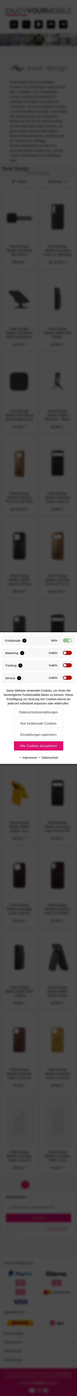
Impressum (28, 757)
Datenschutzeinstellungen (38, 712)
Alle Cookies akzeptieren (38, 746)
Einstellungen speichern (39, 734)
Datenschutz (48, 757)
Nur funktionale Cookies (39, 723)
